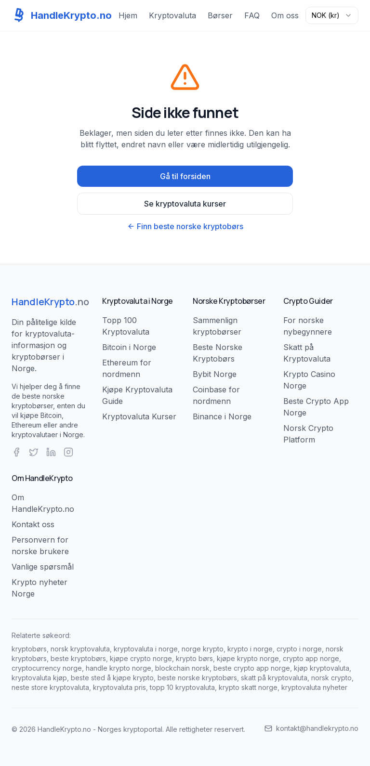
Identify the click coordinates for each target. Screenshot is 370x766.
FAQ (252, 15)
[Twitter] (34, 452)
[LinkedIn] (51, 452)
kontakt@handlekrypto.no (311, 728)
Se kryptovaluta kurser (185, 203)
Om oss (285, 15)
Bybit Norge (215, 374)
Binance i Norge (222, 416)
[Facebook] (16, 452)
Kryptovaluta (172, 15)
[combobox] (331, 15)
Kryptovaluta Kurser (139, 416)
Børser (220, 15)
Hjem (128, 15)
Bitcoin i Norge (129, 347)
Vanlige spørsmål (43, 566)
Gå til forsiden (185, 176)
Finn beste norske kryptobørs (185, 226)
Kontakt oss (33, 524)
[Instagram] (68, 452)
